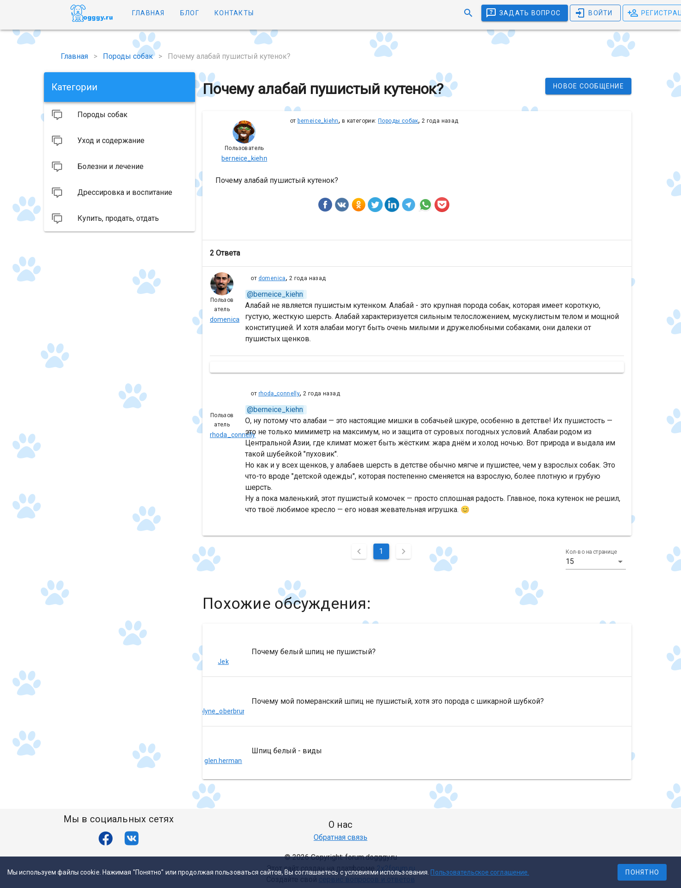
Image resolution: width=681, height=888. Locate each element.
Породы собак (398, 121)
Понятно (642, 872)
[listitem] (416, 651)
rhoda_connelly (279, 393)
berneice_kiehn (318, 121)
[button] (596, 561)
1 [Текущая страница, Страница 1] (381, 551)
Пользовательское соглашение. (479, 872)
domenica (272, 278)
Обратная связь (340, 837)
